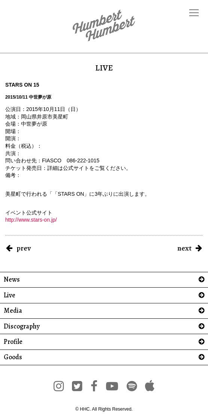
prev (23, 248)
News (12, 279)
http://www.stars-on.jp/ (31, 220)
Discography (22, 326)
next (184, 248)
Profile (13, 342)
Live (9, 295)
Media (13, 310)
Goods (13, 357)
